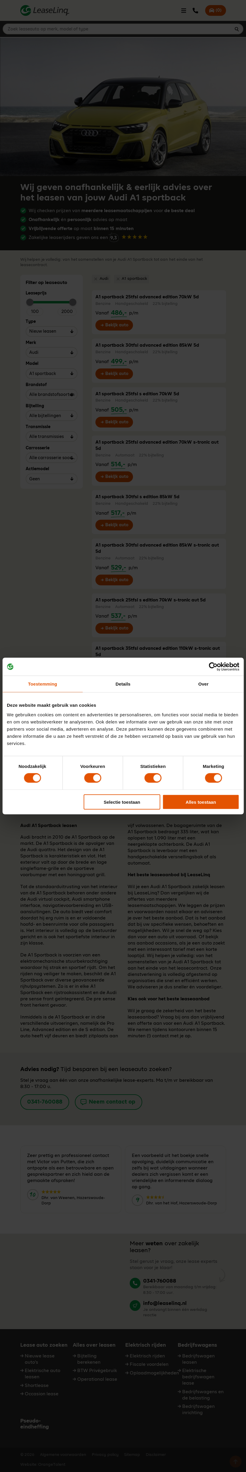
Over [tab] (203, 683)
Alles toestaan (201, 801)
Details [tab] (123, 683)
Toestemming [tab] (42, 683)
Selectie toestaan (122, 801)
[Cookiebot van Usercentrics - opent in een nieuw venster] (213, 666)
